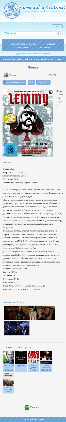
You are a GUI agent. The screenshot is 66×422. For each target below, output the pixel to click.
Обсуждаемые (21, 47)
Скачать (51, 44)
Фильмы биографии (14, 82)
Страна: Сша (43, 82)
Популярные (44, 47)
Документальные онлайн (23, 44)
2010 (31, 82)
